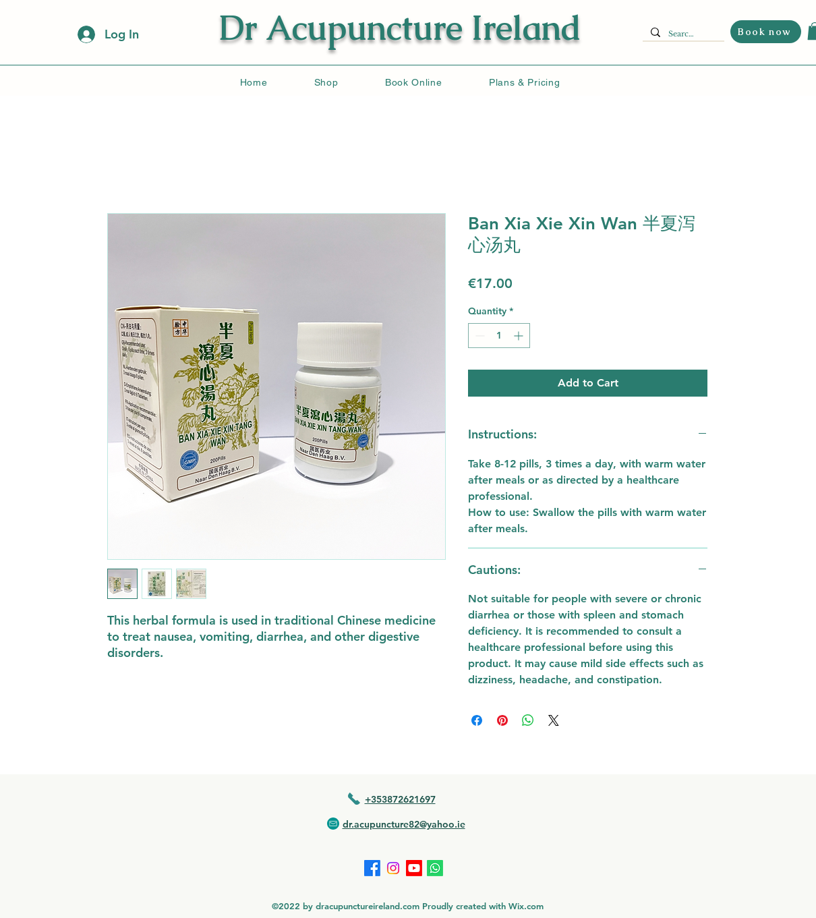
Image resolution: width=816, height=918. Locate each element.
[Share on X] (554, 720)
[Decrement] (478, 335)
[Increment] (519, 335)
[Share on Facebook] (477, 720)
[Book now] (765, 31)
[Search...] (682, 34)
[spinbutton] (499, 335)
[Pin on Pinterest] (502, 720)
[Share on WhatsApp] (528, 720)
